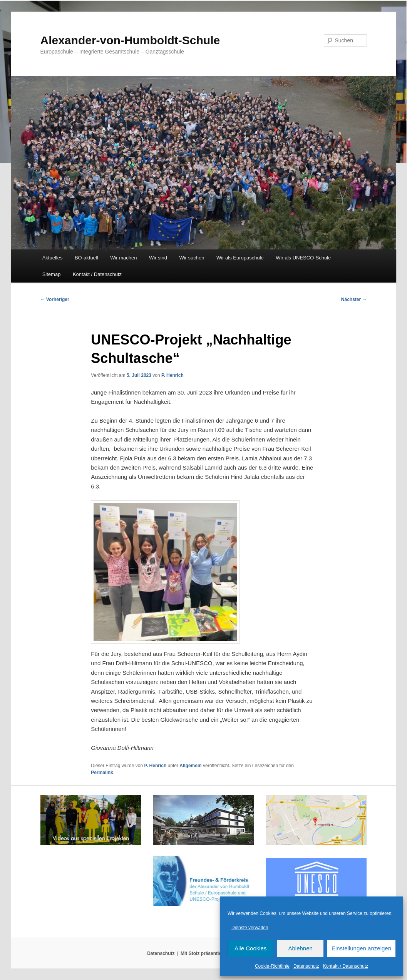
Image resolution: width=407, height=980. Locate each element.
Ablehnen (300, 948)
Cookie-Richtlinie (272, 966)
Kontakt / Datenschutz (345, 966)
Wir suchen (191, 258)
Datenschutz (306, 966)
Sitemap (51, 274)
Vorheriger (54, 299)
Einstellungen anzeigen (361, 948)
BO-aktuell (86, 258)
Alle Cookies (250, 948)
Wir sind (158, 258)
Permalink (102, 772)
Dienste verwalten (249, 927)
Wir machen (123, 258)
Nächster (354, 299)
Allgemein (190, 765)
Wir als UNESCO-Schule (303, 258)
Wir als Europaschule (240, 258)
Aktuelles (52, 258)
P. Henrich (172, 375)
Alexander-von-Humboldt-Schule (130, 40)
